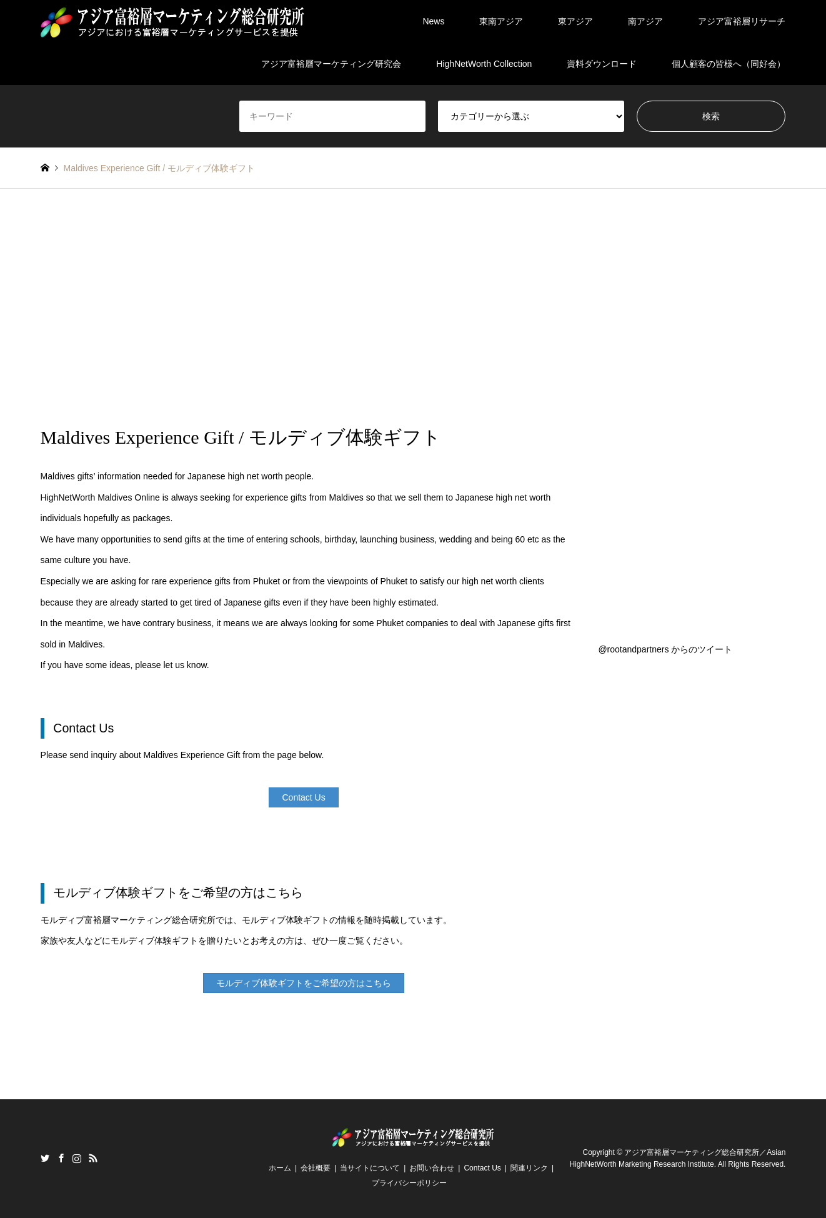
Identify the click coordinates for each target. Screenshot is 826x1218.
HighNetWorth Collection (484, 64)
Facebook (61, 1158)
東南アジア (501, 21)
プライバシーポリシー (409, 1183)
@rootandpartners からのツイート (665, 649)
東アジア (575, 21)
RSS (93, 1158)
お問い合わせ (431, 1168)
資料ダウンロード (602, 64)
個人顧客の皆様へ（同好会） (728, 64)
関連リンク (529, 1168)
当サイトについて (370, 1168)
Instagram (76, 1158)
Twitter (45, 1158)
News (433, 21)
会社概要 (316, 1168)
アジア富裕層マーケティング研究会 (331, 64)
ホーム (280, 1168)
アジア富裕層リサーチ (741, 21)
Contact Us (482, 1168)
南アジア (645, 21)
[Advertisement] (413, 307)
